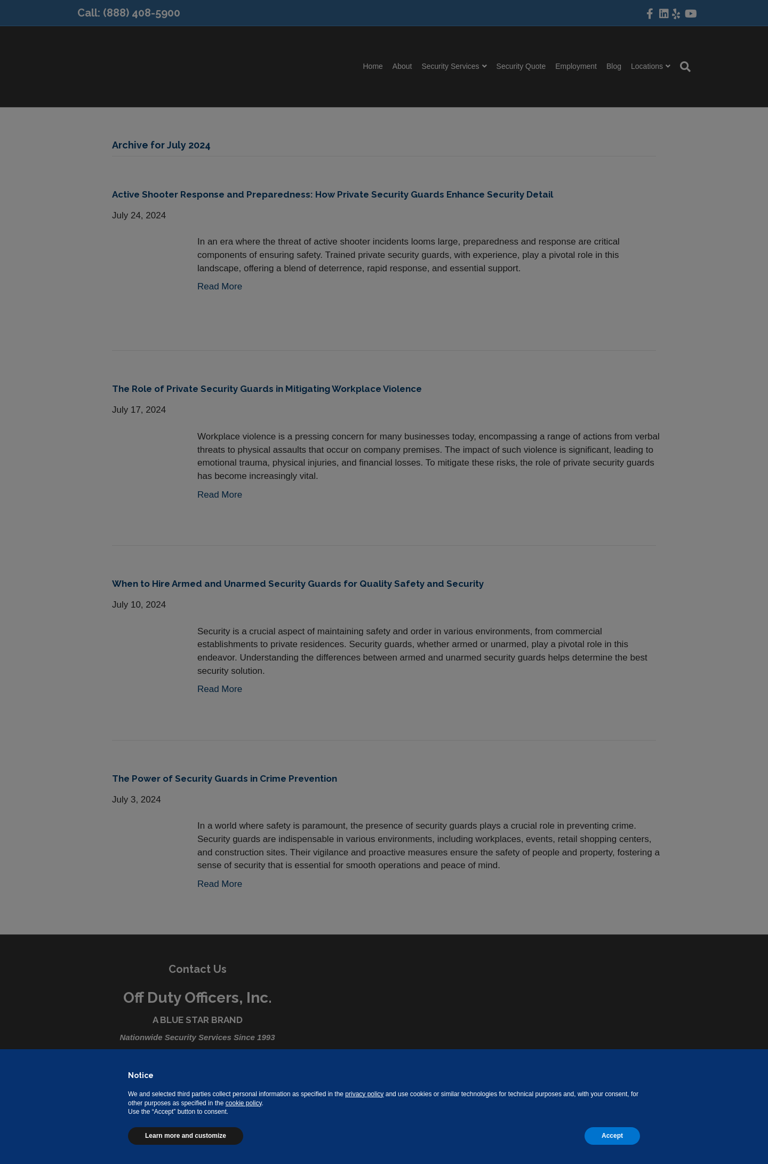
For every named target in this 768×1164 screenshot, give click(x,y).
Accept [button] (612, 1135)
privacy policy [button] (364, 1094)
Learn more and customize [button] (185, 1135)
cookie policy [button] (244, 1103)
